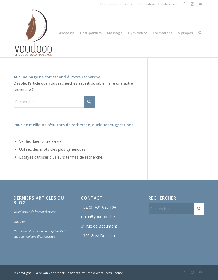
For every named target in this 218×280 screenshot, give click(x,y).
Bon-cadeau (147, 4)
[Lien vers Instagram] (192, 4)
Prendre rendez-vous (116, 4)
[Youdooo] (33, 32)
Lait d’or (19, 222)
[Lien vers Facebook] (184, 4)
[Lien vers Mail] (200, 4)
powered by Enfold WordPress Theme (95, 273)
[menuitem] (116, 4)
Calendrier (169, 4)
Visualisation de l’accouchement (34, 212)
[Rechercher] (200, 32)
